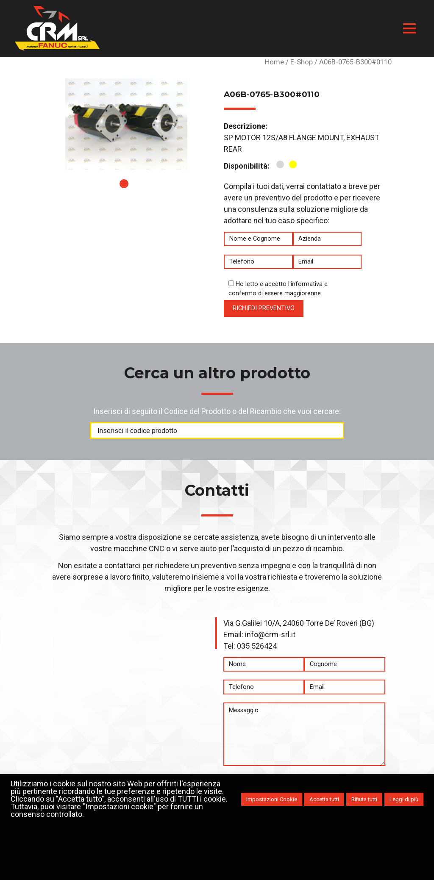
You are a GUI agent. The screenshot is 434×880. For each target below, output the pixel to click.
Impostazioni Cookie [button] (271, 799)
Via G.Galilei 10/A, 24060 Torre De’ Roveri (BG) (298, 623)
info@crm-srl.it (270, 634)
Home (274, 62)
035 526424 (257, 645)
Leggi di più (403, 799)
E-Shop (301, 62)
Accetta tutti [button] (324, 799)
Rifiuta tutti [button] (364, 799)
